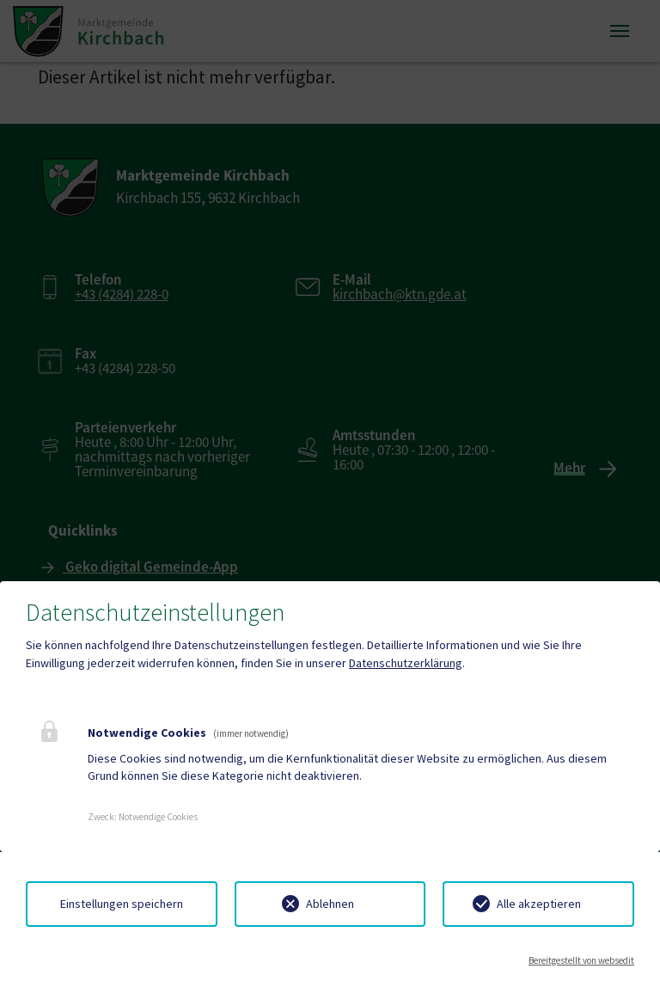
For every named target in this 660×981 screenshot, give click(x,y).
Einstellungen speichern (121, 903)
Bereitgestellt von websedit (581, 960)
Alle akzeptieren (539, 903)
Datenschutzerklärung (405, 663)
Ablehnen (330, 903)
